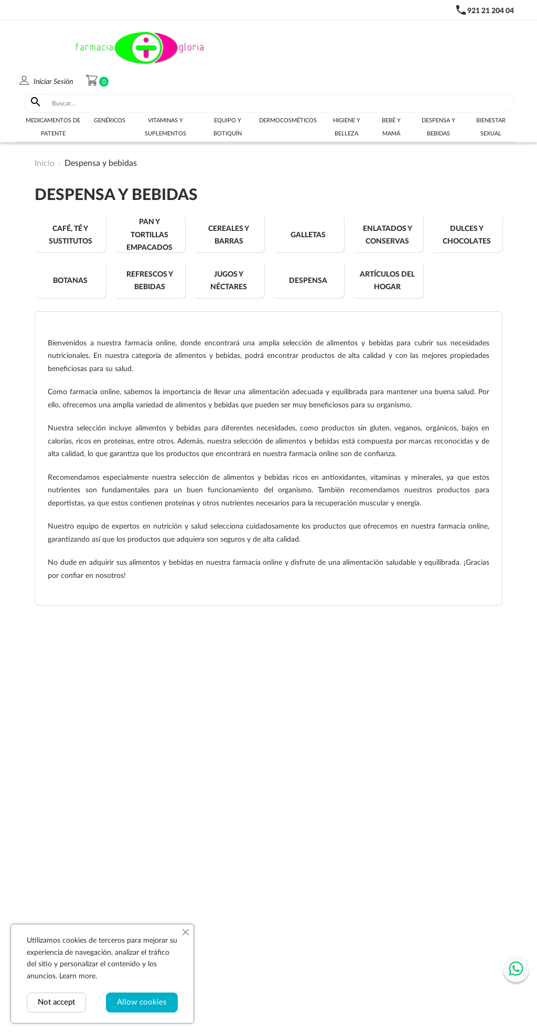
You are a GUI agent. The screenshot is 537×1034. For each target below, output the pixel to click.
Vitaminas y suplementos (165, 127)
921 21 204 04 (490, 11)
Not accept (56, 1002)
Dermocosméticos (288, 120)
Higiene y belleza (346, 127)
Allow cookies (142, 1002)
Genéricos (109, 120)
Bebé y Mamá (391, 127)
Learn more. (78, 976)
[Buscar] (280, 103)
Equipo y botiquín (227, 127)
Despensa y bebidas (438, 127)
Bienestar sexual (491, 127)
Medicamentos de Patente (53, 127)
